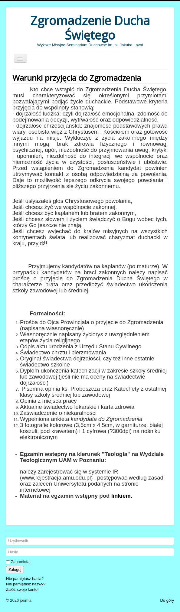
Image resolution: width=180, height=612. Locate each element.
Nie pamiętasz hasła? (25, 578)
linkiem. (121, 496)
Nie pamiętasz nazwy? (25, 584)
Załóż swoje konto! (22, 589)
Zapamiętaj (20, 561)
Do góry (167, 600)
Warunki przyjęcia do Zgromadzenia (76, 77)
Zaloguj (14, 569)
